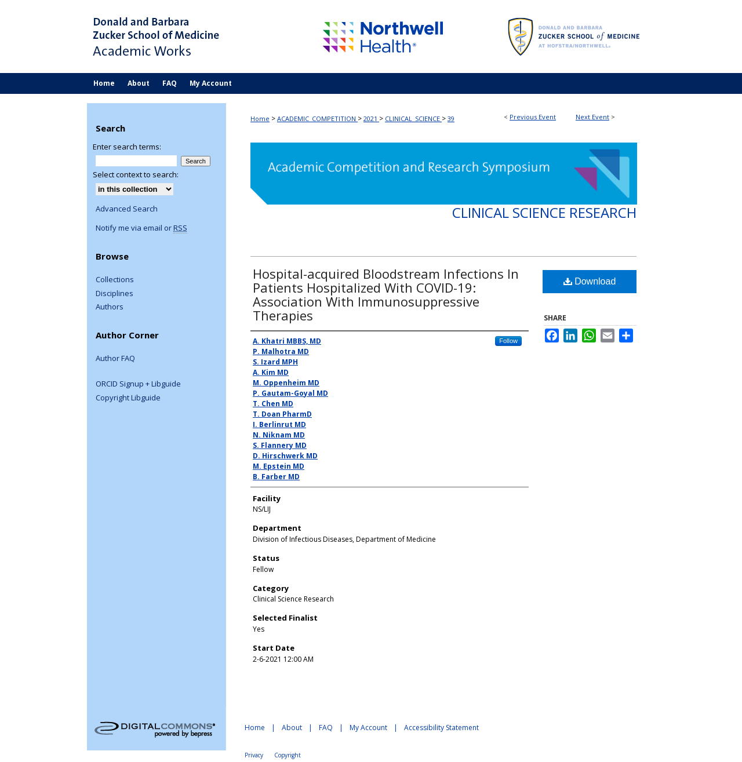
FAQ (326, 727)
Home (260, 118)
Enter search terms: (127, 146)
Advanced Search (127, 208)
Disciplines (114, 293)
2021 (371, 118)
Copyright (287, 755)
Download (589, 281)
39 (451, 118)
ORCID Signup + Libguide (138, 384)
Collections (115, 280)
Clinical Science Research (544, 212)
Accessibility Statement (441, 727)
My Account (368, 727)
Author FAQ (115, 358)
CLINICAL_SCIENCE (413, 118)
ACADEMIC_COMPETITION (317, 118)
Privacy (254, 755)
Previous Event (533, 116)
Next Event (592, 116)
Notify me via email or (141, 228)
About (292, 727)
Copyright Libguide (128, 398)
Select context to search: (136, 174)
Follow (508, 340)
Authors (109, 307)
